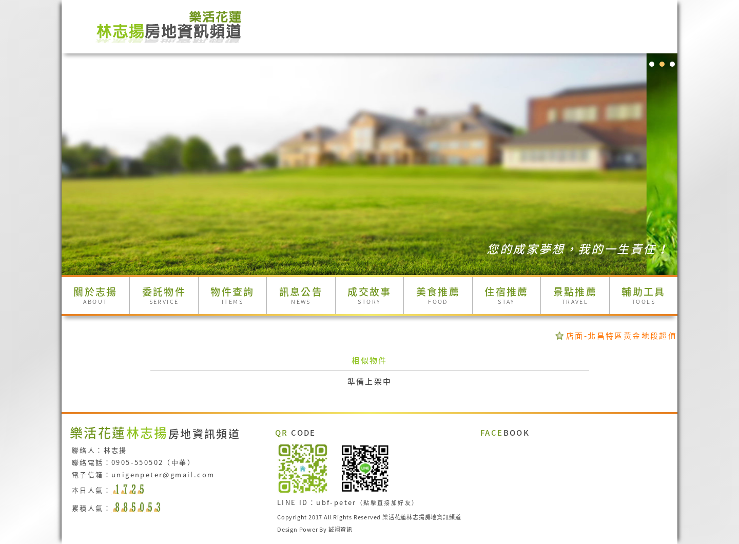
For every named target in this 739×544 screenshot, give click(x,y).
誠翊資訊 (340, 530)
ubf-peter (336, 502)
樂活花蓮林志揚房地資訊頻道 (421, 517)
